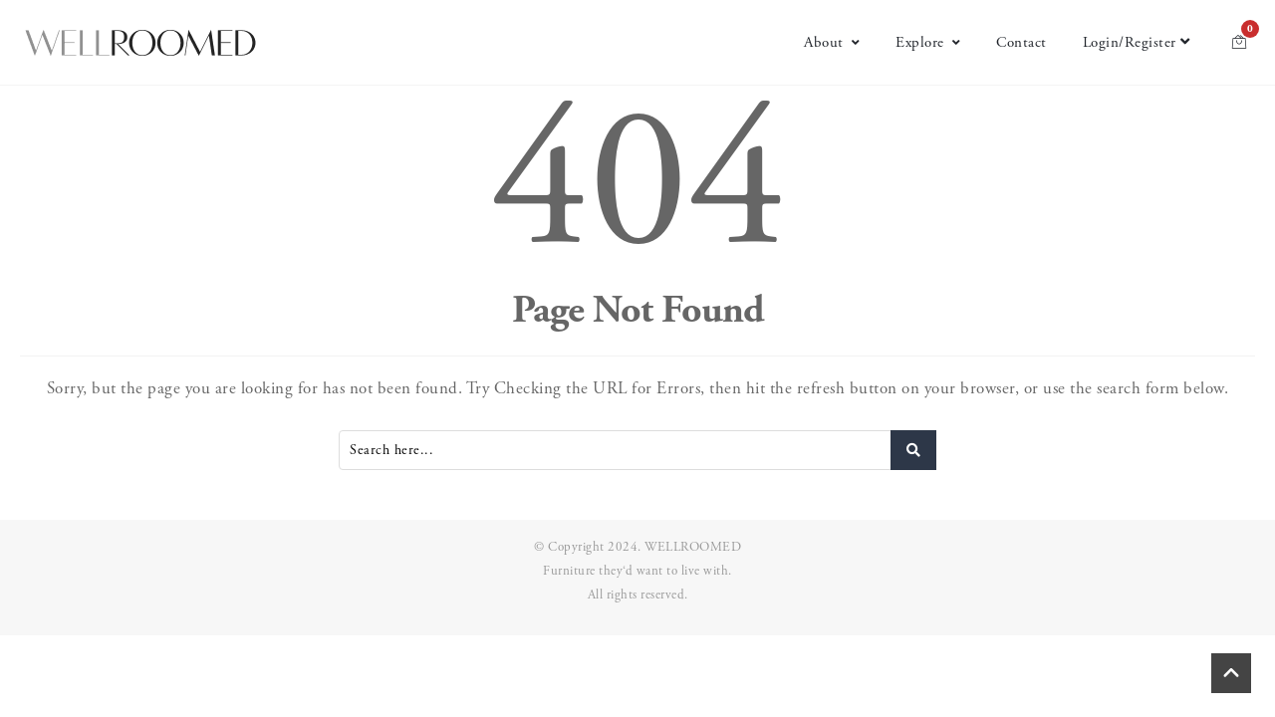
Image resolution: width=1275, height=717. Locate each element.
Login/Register (1136, 42)
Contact (1021, 42)
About (832, 42)
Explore (927, 42)
